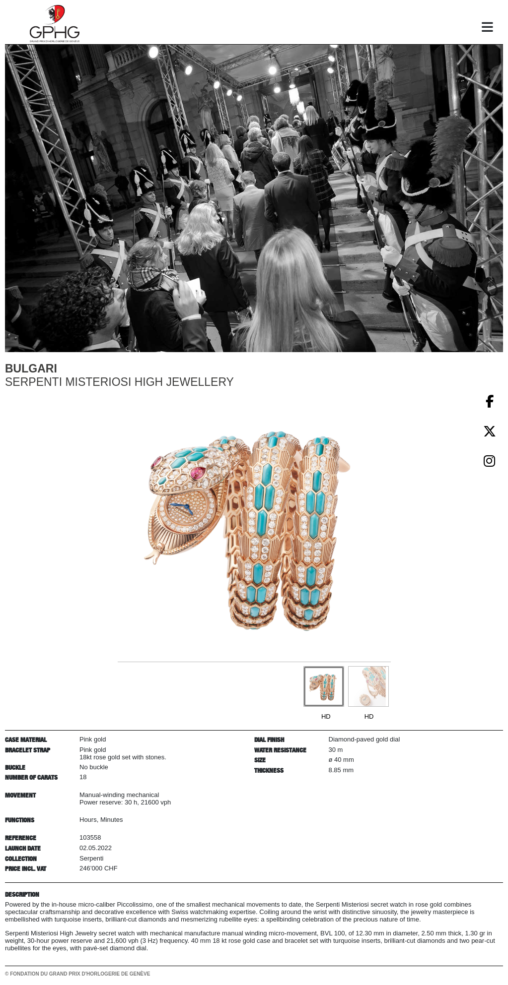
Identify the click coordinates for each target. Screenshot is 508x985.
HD (326, 716)
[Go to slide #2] (368, 686)
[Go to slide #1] (324, 686)
